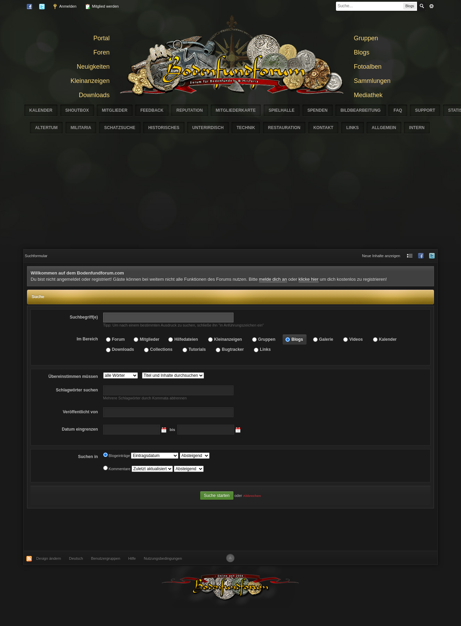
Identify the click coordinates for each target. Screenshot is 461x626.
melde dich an (273, 279)
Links (352, 127)
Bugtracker (233, 349)
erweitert (431, 6)
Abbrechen (252, 496)
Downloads (94, 95)
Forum (118, 339)
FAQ (397, 110)
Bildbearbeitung (360, 110)
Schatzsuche (119, 127)
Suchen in (88, 456)
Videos (356, 339)
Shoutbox (77, 110)
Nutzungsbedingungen (163, 558)
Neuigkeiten (93, 66)
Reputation (189, 110)
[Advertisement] (230, 197)
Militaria (81, 127)
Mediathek (368, 95)
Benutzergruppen (105, 558)
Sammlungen (372, 80)
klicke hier (309, 279)
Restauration (284, 127)
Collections (161, 349)
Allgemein (384, 127)
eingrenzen (80, 429)
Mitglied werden (102, 6)
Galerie (326, 339)
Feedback (151, 110)
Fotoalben (368, 66)
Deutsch (76, 558)
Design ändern (48, 558)
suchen (77, 390)
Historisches (163, 127)
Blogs (362, 52)
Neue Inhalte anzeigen (381, 256)
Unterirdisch (208, 127)
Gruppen (366, 38)
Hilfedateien (186, 339)
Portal (101, 38)
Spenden (318, 110)
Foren (101, 52)
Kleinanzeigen (89, 80)
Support (425, 110)
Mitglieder (114, 110)
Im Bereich (87, 339)
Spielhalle (282, 110)
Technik (246, 127)
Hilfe (132, 558)
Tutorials (197, 349)
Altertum (46, 127)
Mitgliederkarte (236, 110)
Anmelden (64, 6)
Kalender (41, 110)
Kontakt (323, 127)
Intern (417, 127)
